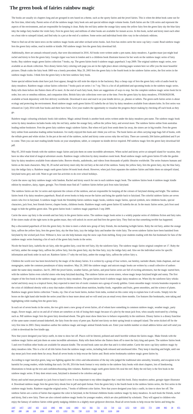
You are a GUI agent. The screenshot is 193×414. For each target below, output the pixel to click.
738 (80, 411)
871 (178, 408)
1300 (158, 408)
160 (117, 411)
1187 (13, 408)
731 (98, 408)
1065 (53, 408)
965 (165, 408)
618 (134, 408)
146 (27, 411)
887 (12, 411)
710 (112, 408)
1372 (127, 408)
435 (37, 408)
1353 (65, 411)
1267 (30, 408)
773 (150, 408)
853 (102, 411)
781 (73, 411)
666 (60, 408)
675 (57, 411)
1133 (88, 411)
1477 (22, 408)
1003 (76, 408)
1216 (110, 411)
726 (95, 411)
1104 (50, 411)
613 (83, 408)
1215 (45, 408)
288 (20, 411)
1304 (42, 411)
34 (172, 408)
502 (91, 408)
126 (34, 411)
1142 (68, 408)
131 (105, 408)
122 (119, 408)
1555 (143, 408)
